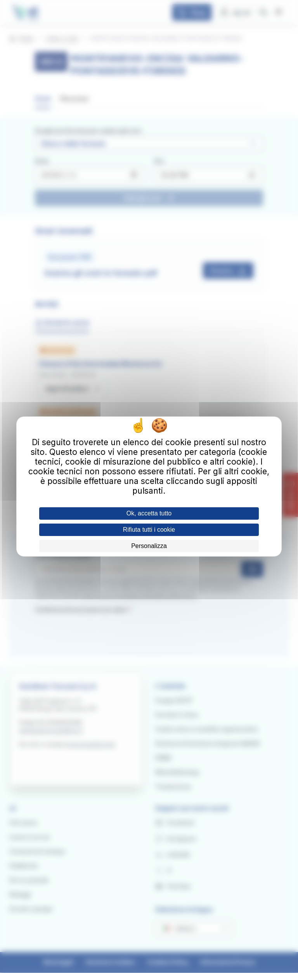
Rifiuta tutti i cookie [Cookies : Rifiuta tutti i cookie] (149, 529)
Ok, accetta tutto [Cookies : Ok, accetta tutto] (149, 513)
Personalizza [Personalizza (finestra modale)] (149, 546)
